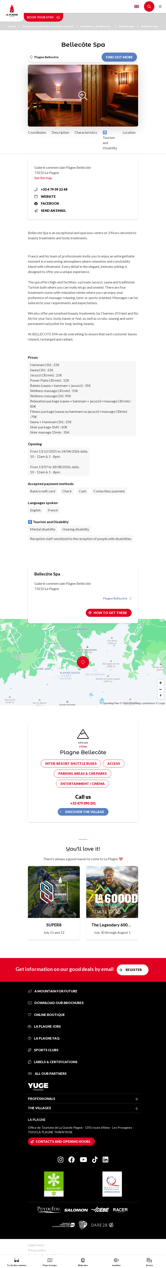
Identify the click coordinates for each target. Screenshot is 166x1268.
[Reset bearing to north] (160, 696)
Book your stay (43, 17)
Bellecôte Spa (149, 26)
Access (113, 763)
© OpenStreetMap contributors (137, 703)
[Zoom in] (160, 683)
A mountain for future (52, 991)
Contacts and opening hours (63, 1141)
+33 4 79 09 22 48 (50, 189)
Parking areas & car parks (82, 773)
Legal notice (36, 1245)
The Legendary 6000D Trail (112, 924)
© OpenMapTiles (109, 703)
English (136, 6)
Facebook (46, 203)
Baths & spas (129, 26)
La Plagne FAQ (43, 1038)
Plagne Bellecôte (117, 598)
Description (60, 132)
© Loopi (160, 703)
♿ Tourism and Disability (110, 140)
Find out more (119, 57)
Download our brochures (56, 1003)
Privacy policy (37, 1250)
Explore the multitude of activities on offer (50, 26)
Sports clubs (43, 1050)
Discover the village (84, 812)
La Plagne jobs (44, 1026)
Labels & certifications (52, 1062)
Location (129, 132)
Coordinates (37, 132)
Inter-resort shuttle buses (71, 763)
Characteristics (86, 132)
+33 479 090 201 (83, 803)
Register (134, 970)
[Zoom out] (160, 689)
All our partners (47, 1073)
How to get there (110, 613)
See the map (43, 178)
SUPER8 (53, 924)
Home (14, 26)
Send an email (50, 210)
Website (45, 196)
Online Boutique (46, 1015)
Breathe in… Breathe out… (98, 26)
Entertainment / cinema (83, 784)
